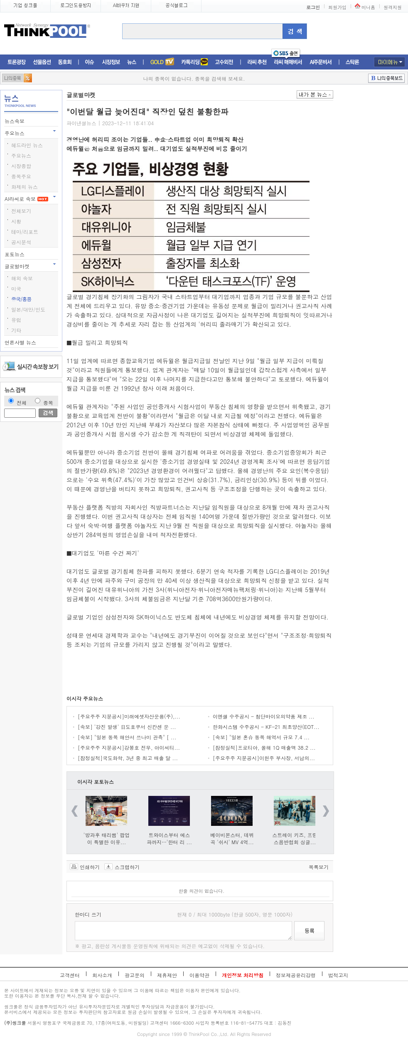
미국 (16, 288)
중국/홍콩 (21, 298)
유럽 (16, 319)
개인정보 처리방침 (242, 975)
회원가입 (337, 7)
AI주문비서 (320, 62)
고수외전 (224, 62)
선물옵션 (42, 62)
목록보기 (319, 866)
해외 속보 (22, 278)
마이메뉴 (389, 62)
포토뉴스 (15, 254)
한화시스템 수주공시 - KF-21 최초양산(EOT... (266, 726)
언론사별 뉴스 (21, 342)
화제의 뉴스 (24, 186)
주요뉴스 (15, 132)
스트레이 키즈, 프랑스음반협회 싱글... (294, 838)
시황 (16, 221)
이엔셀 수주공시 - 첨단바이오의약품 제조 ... (264, 716)
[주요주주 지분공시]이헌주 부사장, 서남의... (264, 757)
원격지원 (392, 7)
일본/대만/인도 (28, 309)
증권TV (162, 62)
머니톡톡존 (195, 62)
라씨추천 (257, 62)
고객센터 (70, 975)
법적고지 (338, 975)
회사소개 (102, 975)
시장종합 (21, 165)
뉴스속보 (15, 120)
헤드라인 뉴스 (27, 145)
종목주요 (21, 176)
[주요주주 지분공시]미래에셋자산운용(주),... (129, 716)
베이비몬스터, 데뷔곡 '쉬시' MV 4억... (232, 838)
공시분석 (21, 241)
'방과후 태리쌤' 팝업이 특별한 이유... (107, 838)
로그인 (313, 7)
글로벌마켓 (18, 266)
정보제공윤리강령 (296, 975)
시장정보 (110, 62)
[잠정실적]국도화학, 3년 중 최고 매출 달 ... (128, 757)
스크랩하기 (127, 866)
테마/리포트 (24, 231)
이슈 (90, 62)
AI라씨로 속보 (26, 198)
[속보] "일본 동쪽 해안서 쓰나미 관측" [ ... (127, 737)
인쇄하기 (90, 866)
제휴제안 (167, 975)
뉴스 (132, 62)
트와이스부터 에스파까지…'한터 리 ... (169, 838)
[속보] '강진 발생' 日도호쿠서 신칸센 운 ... (127, 726)
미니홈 (368, 7)
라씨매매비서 (288, 62)
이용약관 (199, 975)
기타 (16, 330)
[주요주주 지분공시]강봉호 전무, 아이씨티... (129, 747)
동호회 (65, 62)
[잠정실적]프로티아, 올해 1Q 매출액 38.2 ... (264, 747)
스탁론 (352, 62)
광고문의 (135, 975)
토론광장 (16, 62)
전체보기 (21, 210)
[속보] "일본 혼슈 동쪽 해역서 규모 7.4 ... (261, 737)
